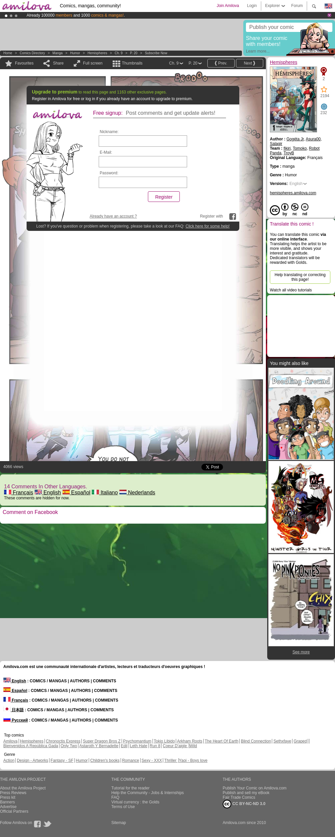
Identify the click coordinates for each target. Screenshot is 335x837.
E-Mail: (106, 152)
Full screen (93, 63)
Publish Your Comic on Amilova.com (254, 788)
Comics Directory (32, 53)
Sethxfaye (282, 741)
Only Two (68, 746)
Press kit (7, 797)
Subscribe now (156, 53)
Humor (75, 53)
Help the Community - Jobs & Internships (147, 792)
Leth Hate (138, 746)
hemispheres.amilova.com (293, 193)
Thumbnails (132, 63)
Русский (15, 720)
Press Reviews (13, 792)
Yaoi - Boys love (193, 760)
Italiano (105, 492)
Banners (7, 802)
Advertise (8, 806)
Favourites (24, 63)
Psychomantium (137, 741)
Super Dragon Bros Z (101, 741)
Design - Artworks (32, 760)
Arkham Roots (189, 741)
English (48, 492)
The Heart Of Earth (221, 741)
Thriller (170, 760)
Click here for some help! (207, 226)
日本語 (13, 710)
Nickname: (109, 131)
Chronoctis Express (63, 741)
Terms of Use (123, 806)
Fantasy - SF (62, 760)
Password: (109, 173)
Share (58, 63)
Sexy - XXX (152, 760)
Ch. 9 (119, 53)
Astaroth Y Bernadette (99, 746)
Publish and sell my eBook (246, 792)
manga (58, 53)
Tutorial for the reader (130, 788)
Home (7, 53)
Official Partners (14, 811)
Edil (124, 746)
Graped (300, 741)
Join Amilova (228, 5)
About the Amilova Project (23, 788)
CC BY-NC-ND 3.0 (244, 804)
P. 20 (133, 53)
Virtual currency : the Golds (135, 802)
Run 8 (155, 746)
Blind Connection (256, 741)
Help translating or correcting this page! (300, 277)
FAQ (115, 797)
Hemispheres (97, 53)
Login (252, 5)
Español (76, 492)
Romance (130, 760)
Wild (193, 746)
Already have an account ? (113, 216)
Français (18, 492)
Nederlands (137, 492)
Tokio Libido (164, 741)
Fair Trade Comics (239, 797)
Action (8, 760)
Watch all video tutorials (291, 290)
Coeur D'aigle (175, 746)
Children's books (104, 760)
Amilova (10, 741)
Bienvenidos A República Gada (30, 746)
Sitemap (118, 822)
